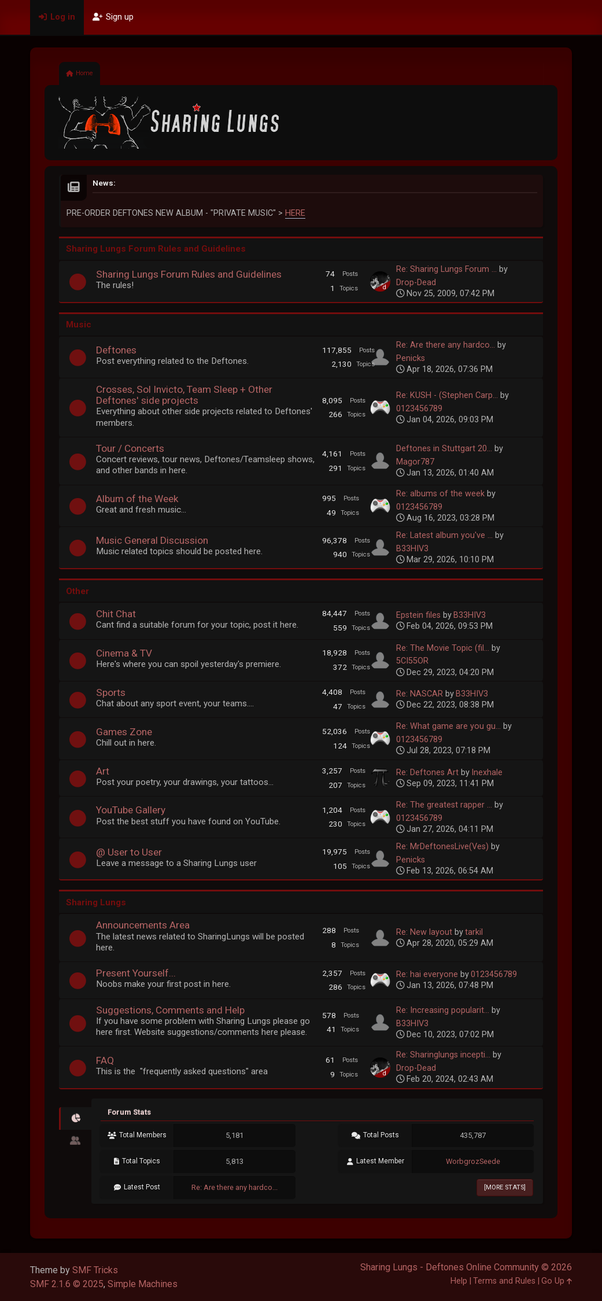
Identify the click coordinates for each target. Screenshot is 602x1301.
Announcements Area (143, 925)
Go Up (556, 1281)
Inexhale (487, 772)
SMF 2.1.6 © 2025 (67, 1283)
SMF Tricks (95, 1270)
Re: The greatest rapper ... (444, 805)
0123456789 (419, 409)
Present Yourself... (136, 973)
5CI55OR (412, 661)
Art (102, 771)
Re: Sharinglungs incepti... (443, 1055)
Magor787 (415, 462)
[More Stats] (505, 1187)
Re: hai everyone (427, 974)
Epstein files (418, 615)
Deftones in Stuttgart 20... (444, 449)
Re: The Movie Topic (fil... (442, 648)
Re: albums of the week (440, 494)
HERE (295, 213)
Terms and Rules (504, 1281)
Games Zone (124, 732)
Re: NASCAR (419, 694)
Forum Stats (129, 1112)
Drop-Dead (416, 283)
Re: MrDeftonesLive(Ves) (442, 847)
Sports (110, 692)
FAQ (105, 1060)
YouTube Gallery (130, 810)
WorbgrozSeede (473, 1161)
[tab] (75, 1118)
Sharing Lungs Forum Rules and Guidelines (189, 274)
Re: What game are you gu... (448, 726)
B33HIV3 (412, 549)
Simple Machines (143, 1283)
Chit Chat (116, 614)
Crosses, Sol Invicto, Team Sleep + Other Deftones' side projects (184, 395)
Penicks (410, 358)
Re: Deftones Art (427, 772)
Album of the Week (137, 498)
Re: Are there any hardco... (445, 345)
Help (458, 1281)
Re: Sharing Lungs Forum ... (446, 269)
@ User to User (129, 852)
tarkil (474, 932)
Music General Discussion (152, 540)
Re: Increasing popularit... (442, 1010)
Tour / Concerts (130, 448)
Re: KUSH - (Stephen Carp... (447, 395)
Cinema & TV (124, 653)
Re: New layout (424, 932)
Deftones (116, 350)
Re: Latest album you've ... (444, 535)
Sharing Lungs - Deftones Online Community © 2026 (466, 1267)
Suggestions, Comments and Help (170, 1010)
